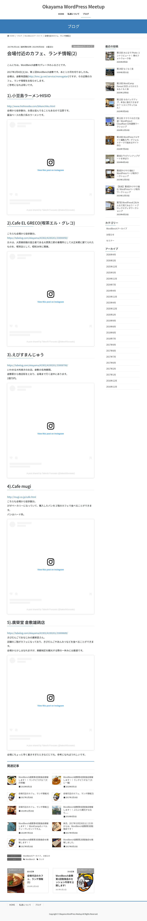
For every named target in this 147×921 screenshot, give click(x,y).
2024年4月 (111, 290)
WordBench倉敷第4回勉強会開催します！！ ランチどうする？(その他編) (34, 780)
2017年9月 (111, 344)
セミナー (110, 240)
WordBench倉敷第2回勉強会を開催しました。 (78, 841)
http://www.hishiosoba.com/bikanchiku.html (31, 106)
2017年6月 (111, 362)
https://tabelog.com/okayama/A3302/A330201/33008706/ (37, 365)
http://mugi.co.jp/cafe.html (21, 497)
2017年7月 (111, 356)
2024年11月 (111, 278)
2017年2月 (111, 368)
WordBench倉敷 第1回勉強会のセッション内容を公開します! (65, 880)
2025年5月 (111, 272)
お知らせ (46, 856)
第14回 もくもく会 (125, 68)
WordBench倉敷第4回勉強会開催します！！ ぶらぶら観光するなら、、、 (78, 809)
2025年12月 (111, 266)
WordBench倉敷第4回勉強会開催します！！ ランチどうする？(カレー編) (78, 780)
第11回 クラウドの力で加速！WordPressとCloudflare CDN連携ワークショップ (128, 122)
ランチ (41, 859)
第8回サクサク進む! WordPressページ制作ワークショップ (128, 173)
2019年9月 (111, 320)
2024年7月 (111, 284)
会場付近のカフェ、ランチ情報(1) (34, 806)
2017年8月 (111, 350)
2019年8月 (111, 326)
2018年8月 (111, 332)
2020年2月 (111, 314)
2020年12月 (111, 308)
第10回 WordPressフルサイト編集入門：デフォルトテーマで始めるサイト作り (128, 141)
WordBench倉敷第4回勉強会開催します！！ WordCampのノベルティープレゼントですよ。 (34, 826)
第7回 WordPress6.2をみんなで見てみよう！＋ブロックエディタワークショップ (128, 206)
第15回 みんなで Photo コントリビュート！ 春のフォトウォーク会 (128, 55)
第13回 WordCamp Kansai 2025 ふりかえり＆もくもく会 (127, 86)
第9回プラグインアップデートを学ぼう (128, 157)
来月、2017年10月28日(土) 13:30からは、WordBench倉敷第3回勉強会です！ (78, 826)
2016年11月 (111, 386)
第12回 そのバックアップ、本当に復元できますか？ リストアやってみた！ (128, 103)
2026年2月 (111, 260)
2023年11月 (111, 296)
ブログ (38, 904)
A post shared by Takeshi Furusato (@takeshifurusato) (51, 210)
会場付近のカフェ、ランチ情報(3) (78, 793)
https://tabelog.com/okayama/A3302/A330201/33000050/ (37, 238)
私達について (25, 904)
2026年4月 (111, 254)
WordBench (30, 859)
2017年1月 (111, 374)
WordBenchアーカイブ (83, 46)
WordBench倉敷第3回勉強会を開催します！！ (34, 841)
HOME (12, 904)
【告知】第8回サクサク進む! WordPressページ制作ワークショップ (128, 189)
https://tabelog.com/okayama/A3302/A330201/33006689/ (37, 633)
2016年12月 (111, 380)
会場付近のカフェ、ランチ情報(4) (34, 793)
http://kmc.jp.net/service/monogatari (48, 76)
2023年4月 (111, 302)
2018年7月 (111, 338)
